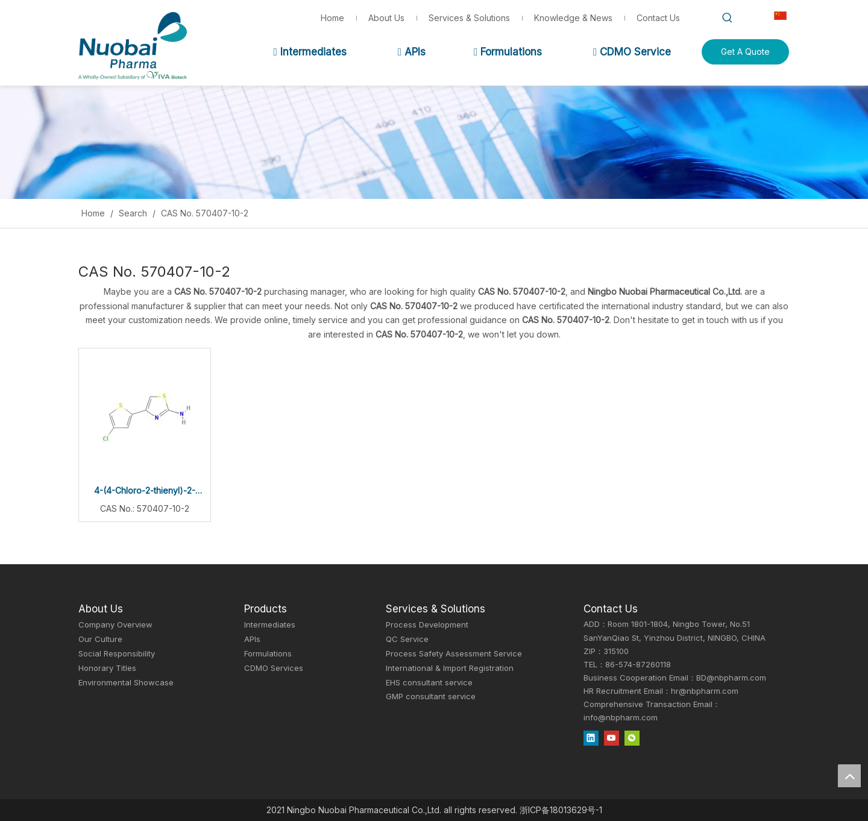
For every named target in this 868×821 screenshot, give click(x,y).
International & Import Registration (450, 668)
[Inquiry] (434, 142)
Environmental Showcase (126, 682)
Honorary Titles (107, 668)
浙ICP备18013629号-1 (561, 810)
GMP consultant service (431, 696)
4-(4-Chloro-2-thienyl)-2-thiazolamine (144, 491)
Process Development (427, 624)
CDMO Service (632, 52)
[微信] (632, 738)
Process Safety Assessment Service (454, 653)
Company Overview (115, 624)
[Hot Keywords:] (727, 18)
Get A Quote (745, 51)
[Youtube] (611, 738)
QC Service (407, 639)
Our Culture (100, 639)
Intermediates (309, 52)
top (849, 775)
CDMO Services (273, 668)
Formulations (508, 52)
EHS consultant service (429, 682)
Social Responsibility (116, 653)
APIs (412, 52)
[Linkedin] (591, 738)
